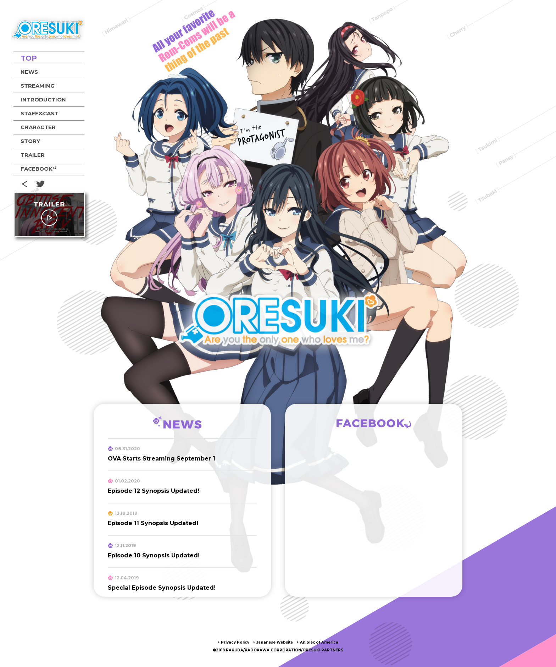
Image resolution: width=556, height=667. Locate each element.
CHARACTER (38, 127)
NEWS (29, 71)
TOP (29, 58)
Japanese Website (273, 642)
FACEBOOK (36, 168)
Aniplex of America (325, 642)
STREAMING (38, 85)
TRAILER (33, 154)
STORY (30, 141)
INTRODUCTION (43, 99)
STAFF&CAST (39, 113)
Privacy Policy (227, 642)
